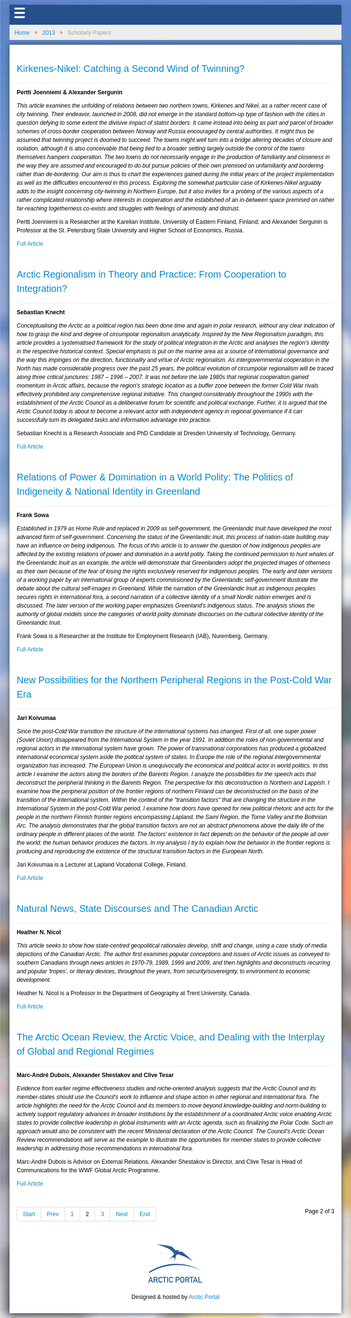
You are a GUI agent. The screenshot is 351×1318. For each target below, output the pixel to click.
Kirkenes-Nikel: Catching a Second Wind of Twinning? (131, 68)
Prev (53, 1214)
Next (122, 1214)
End (145, 1214)
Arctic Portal (204, 1297)
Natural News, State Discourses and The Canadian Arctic (137, 908)
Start (29, 1214)
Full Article (30, 243)
